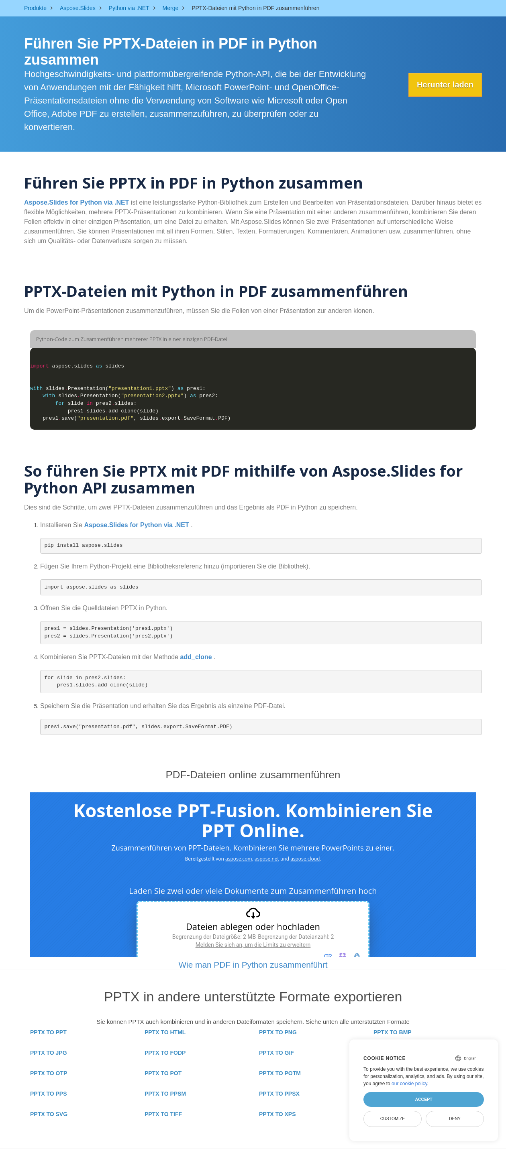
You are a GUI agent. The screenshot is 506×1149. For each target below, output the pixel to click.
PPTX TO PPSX (279, 1093)
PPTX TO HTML (165, 1032)
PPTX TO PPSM (165, 1093)
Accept (423, 1099)
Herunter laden (443, 84)
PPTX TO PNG (278, 1032)
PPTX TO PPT (48, 1032)
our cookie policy (409, 1083)
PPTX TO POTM (280, 1073)
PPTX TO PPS (48, 1093)
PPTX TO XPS (277, 1114)
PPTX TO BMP (392, 1032)
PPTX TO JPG (48, 1053)
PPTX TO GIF (276, 1053)
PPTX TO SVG (48, 1114)
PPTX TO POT (163, 1073)
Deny (455, 1118)
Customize (392, 1118)
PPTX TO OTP (48, 1073)
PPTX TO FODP (165, 1053)
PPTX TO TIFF (163, 1114)
